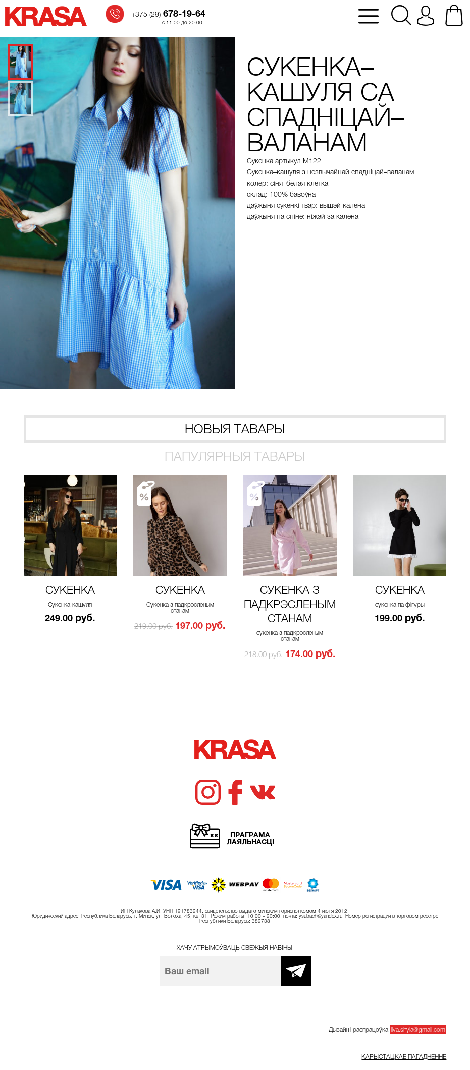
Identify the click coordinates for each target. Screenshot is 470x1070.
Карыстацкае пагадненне (403, 1056)
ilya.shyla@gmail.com (418, 1029)
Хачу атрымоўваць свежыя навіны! (235, 948)
